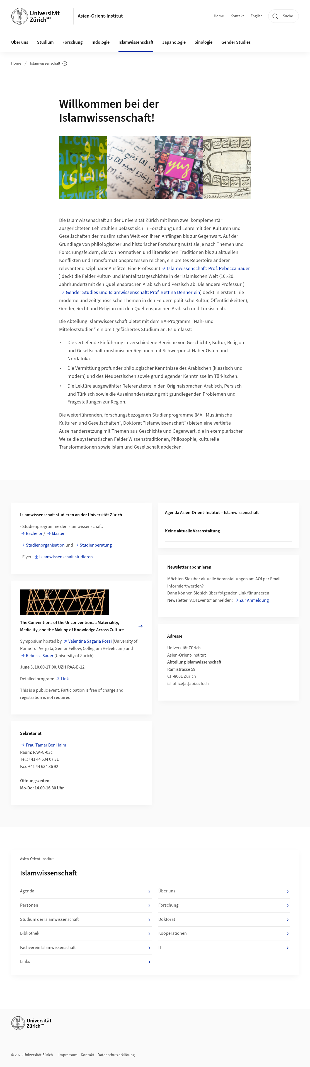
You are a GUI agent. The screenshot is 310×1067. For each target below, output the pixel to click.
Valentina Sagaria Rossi (90, 641)
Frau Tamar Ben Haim (46, 745)
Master (58, 533)
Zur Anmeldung (254, 600)
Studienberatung (96, 545)
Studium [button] (45, 42)
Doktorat (224, 919)
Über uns (224, 891)
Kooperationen (224, 933)
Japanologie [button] (174, 42)
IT (224, 947)
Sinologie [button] (203, 42)
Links (86, 961)
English (257, 16)
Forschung (72, 42)
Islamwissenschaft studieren (66, 557)
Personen (86, 905)
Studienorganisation (45, 545)
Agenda (86, 891)
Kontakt (237, 16)
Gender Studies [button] (236, 42)
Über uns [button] (19, 42)
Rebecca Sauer (40, 656)
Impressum (68, 1055)
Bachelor (34, 533)
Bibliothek (86, 933)
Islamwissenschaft (48, 64)
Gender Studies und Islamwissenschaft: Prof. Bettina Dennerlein (133, 292)
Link (65, 679)
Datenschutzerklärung (116, 1055)
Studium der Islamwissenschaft (86, 919)
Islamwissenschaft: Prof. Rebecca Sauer (208, 268)
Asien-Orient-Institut (100, 16)
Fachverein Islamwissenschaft (86, 947)
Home (219, 16)
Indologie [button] (100, 42)
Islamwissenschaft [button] (135, 42)
